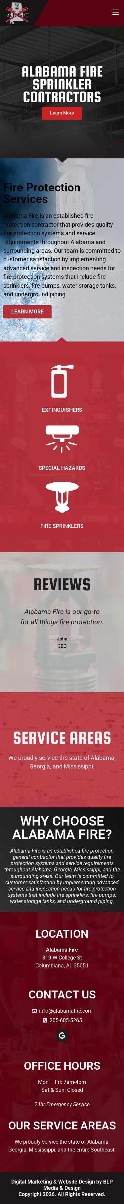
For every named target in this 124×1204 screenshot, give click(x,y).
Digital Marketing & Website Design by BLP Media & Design (62, 1185)
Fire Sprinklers (62, 526)
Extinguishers (62, 410)
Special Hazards (62, 468)
